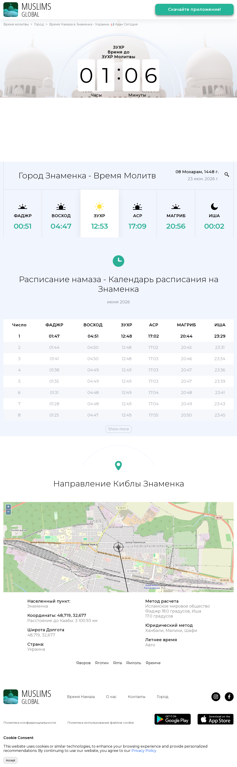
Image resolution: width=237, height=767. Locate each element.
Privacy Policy (143, 751)
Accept (10, 760)
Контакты (136, 697)
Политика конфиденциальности (29, 723)
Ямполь (133, 663)
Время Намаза (81, 697)
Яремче (153, 663)
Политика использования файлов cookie (100, 723)
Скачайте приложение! (194, 9)
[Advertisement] (107, 129)
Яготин (102, 663)
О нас (111, 697)
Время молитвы (16, 24)
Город (39, 24)
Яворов (83, 663)
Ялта (117, 663)
